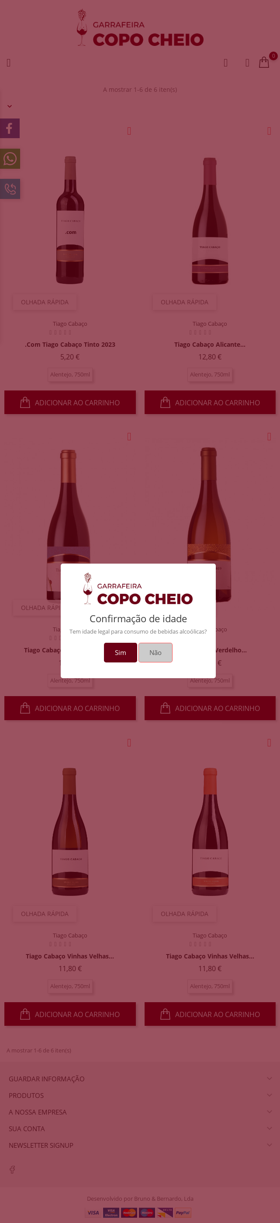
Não (155, 652)
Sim (120, 652)
